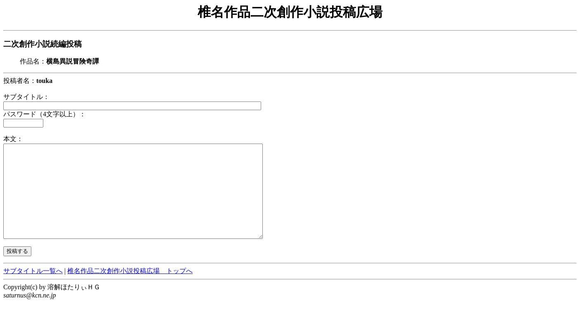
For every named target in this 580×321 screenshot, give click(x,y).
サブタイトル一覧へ (33, 289)
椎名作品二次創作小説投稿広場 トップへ (130, 289)
